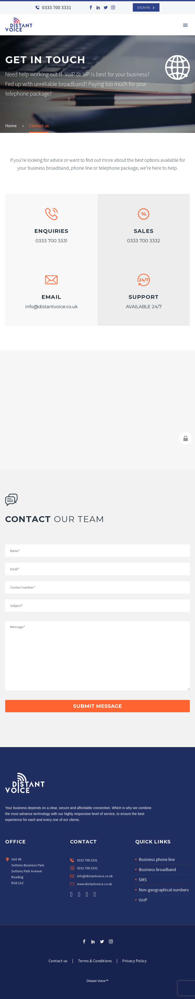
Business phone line (157, 859)
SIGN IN (143, 7)
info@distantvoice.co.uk (51, 306)
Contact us (58, 961)
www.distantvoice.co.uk (94, 884)
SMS (143, 879)
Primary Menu (185, 25)
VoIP (143, 900)
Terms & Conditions (95, 961)
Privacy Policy (134, 961)
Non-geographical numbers (164, 890)
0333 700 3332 (143, 241)
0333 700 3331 (56, 7)
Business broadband (157, 869)
